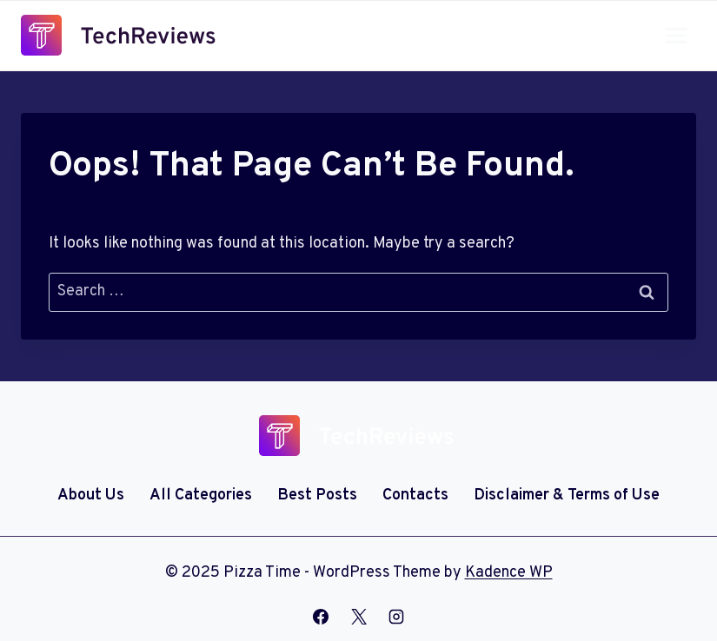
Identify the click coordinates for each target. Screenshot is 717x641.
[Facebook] (320, 616)
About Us (90, 496)
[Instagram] (396, 616)
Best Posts (317, 496)
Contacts (415, 496)
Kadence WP (509, 573)
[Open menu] (675, 35)
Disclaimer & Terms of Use (567, 496)
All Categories (200, 496)
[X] (359, 616)
